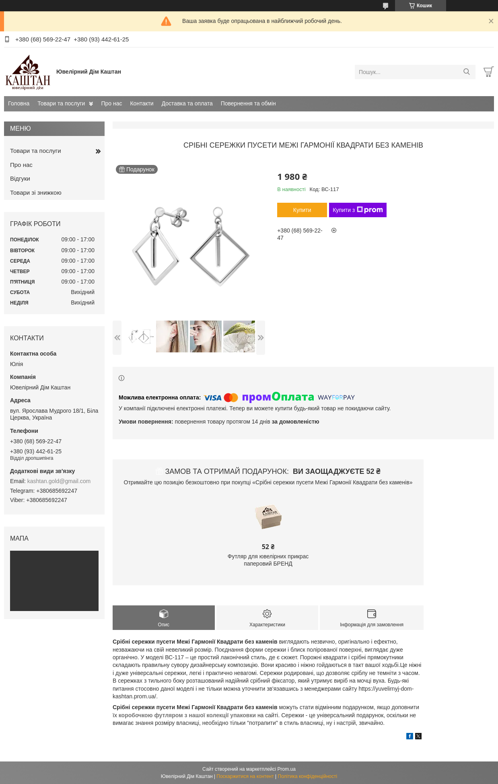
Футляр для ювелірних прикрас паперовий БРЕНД (268, 560)
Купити (302, 210)
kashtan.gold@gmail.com (59, 481)
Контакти (141, 103)
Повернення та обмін (248, 103)
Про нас (111, 103)
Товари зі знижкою (36, 192)
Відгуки (20, 178)
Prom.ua (287, 769)
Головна (18, 103)
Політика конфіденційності (307, 776)
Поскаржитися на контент (245, 776)
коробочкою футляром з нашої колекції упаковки (187, 715)
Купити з (358, 210)
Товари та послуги (61, 103)
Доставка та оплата (187, 103)
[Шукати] (466, 72)
